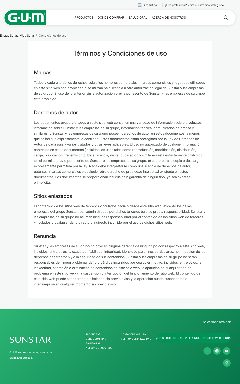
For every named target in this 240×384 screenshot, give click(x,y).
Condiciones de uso (133, 334)
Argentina (149, 5)
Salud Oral (138, 17)
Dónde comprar (111, 17)
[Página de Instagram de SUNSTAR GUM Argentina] (217, 351)
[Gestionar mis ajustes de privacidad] (227, 363)
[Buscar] (223, 17)
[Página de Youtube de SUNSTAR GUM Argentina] (226, 351)
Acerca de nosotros (169, 17)
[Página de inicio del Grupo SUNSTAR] (41, 339)
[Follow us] (194, 5)
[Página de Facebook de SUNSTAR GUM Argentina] (207, 351)
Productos (84, 17)
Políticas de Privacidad (136, 339)
